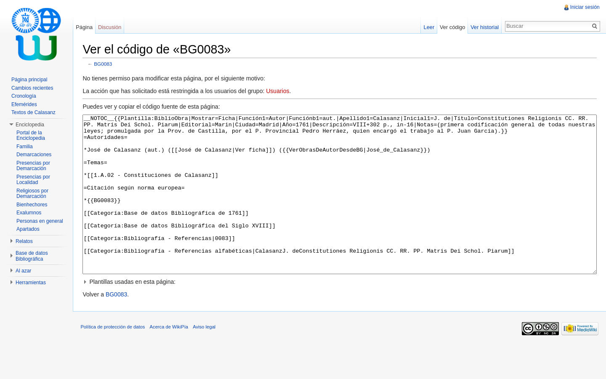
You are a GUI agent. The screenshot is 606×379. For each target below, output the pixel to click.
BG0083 (105, 64)
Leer (428, 27)
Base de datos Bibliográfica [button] (32, 256)
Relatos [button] (24, 241)
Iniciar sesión (584, 7)
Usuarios (279, 91)
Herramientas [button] (31, 283)
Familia (24, 146)
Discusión (110, 27)
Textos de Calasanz (33, 112)
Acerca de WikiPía (171, 359)
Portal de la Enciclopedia (30, 135)
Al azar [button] (23, 271)
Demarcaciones (33, 154)
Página (85, 27)
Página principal (29, 80)
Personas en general (39, 221)
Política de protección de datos (114, 359)
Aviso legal (206, 359)
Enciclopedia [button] (30, 125)
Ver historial (484, 27)
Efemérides (24, 104)
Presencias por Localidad (33, 180)
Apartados (28, 229)
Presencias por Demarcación (33, 166)
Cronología (23, 96)
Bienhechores (31, 205)
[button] (340, 313)
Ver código (451, 27)
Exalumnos (28, 213)
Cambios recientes (32, 88)
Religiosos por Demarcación (32, 194)
